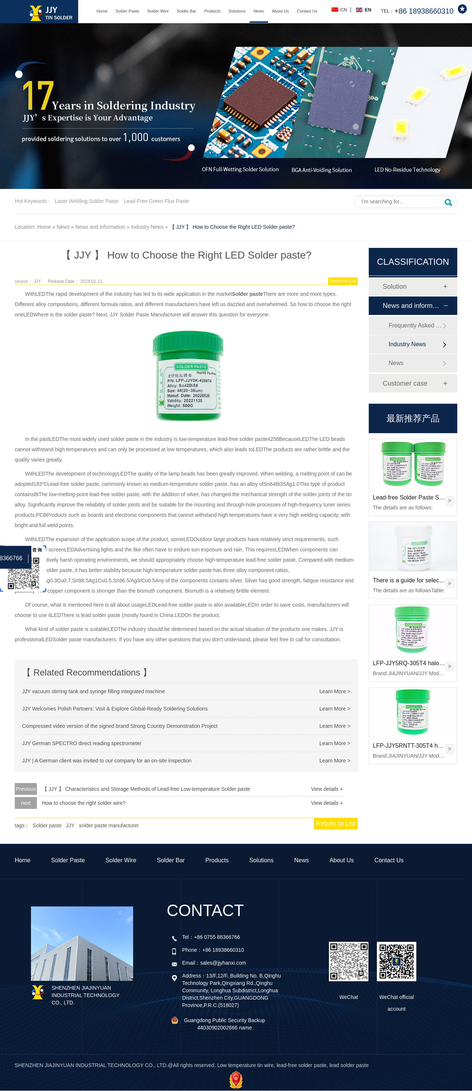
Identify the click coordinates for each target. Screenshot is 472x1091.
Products (212, 11)
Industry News (147, 227)
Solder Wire (158, 11)
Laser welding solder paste (86, 201)
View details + (327, 789)
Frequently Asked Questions (415, 325)
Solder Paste (127, 11)
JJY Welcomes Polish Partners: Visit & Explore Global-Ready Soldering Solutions (115, 709)
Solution (395, 286)
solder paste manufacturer (109, 825)
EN (368, 10)
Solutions (237, 11)
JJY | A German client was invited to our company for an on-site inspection (106, 761)
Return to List (343, 281)
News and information (100, 227)
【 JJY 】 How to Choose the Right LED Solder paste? (232, 227)
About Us (280, 11)
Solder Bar (186, 11)
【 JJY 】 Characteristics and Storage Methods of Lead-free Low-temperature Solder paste (146, 789)
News (259, 11)
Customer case (405, 383)
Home (102, 11)
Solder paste (47, 825)
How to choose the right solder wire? (83, 803)
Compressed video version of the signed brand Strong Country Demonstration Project (120, 726)
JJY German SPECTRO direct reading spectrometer (81, 743)
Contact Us (307, 11)
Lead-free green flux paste (156, 201)
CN (343, 10)
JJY (70, 825)
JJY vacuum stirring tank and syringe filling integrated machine (93, 691)
